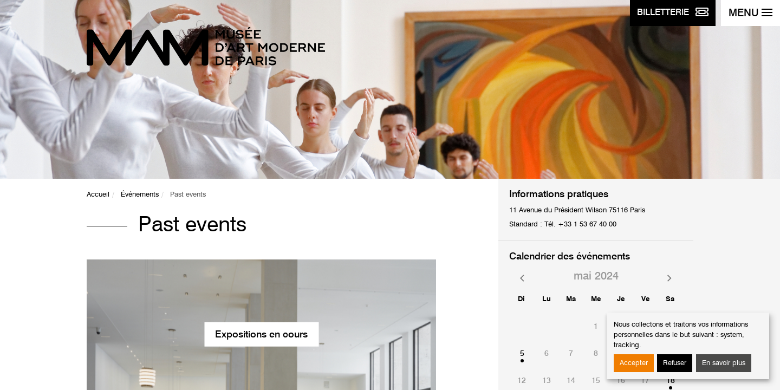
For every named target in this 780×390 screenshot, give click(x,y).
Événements (140, 194)
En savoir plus (723, 363)
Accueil (98, 194)
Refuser (674, 363)
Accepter (634, 363)
